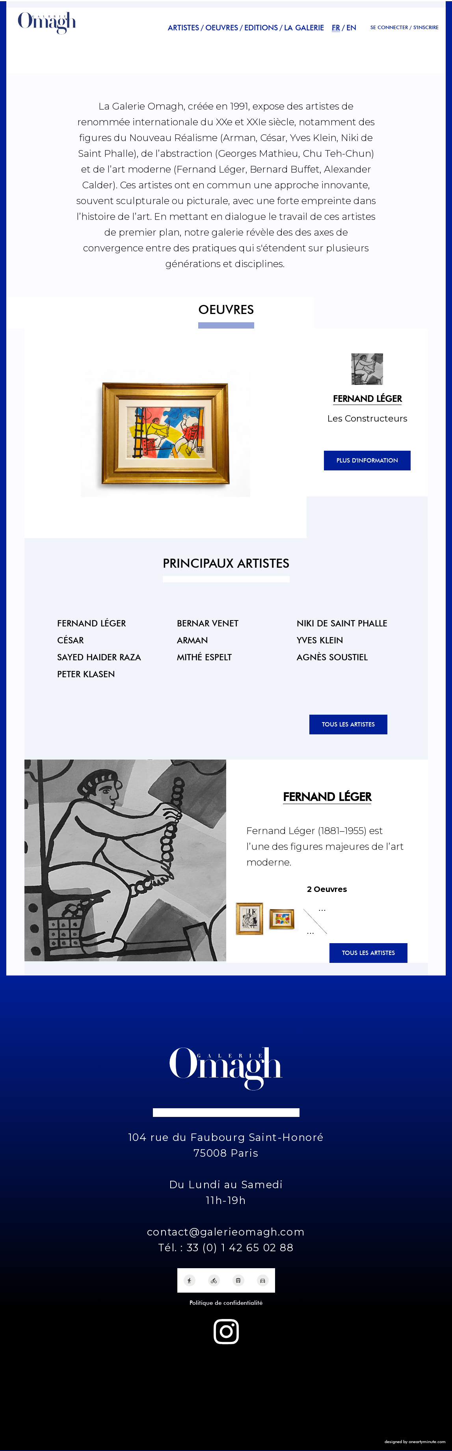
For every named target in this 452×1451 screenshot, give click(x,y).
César (70, 640)
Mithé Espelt (204, 657)
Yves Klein (320, 640)
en (351, 27)
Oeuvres (221, 27)
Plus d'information (367, 460)
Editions (261, 27)
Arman (192, 640)
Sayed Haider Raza (99, 657)
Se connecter (389, 27)
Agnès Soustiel (332, 657)
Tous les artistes (348, 724)
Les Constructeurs (367, 418)
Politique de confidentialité (226, 1302)
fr (336, 27)
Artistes (183, 27)
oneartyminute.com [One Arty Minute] (427, 1441)
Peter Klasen (86, 674)
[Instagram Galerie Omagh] (226, 1331)
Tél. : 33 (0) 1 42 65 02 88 (226, 1247)
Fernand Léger (91, 623)
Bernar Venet (207, 623)
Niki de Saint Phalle (342, 623)
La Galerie (304, 27)
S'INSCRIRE (426, 27)
